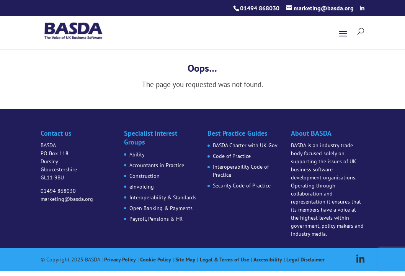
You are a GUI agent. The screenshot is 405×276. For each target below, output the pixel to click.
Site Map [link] (185, 259)
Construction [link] (144, 175)
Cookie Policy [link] (155, 259)
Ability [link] (137, 154)
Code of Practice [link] (232, 156)
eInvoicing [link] (141, 186)
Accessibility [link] (267, 259)
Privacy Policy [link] (120, 259)
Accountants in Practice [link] (156, 165)
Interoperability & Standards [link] (162, 197)
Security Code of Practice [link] (242, 185)
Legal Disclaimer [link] (305, 259)
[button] (362, 8)
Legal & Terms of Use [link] (224, 259)
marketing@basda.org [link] (67, 199)
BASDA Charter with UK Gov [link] (245, 145)
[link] (73, 29)
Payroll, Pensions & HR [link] (156, 218)
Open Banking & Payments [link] (161, 208)
